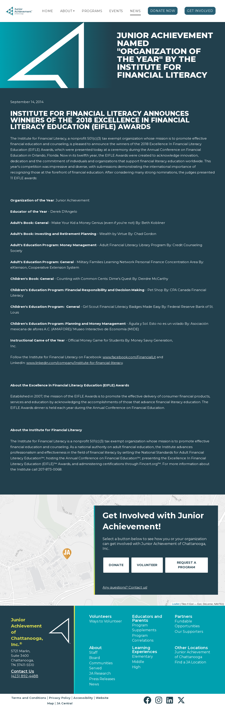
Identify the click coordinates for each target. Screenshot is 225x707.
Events (116, 11)
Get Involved (200, 11)
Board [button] (94, 658)
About (66, 11)
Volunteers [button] (100, 616)
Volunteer (147, 565)
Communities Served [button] (100, 665)
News (135, 11)
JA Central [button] (65, 703)
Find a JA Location (190, 662)
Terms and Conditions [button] (28, 698)
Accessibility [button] (83, 698)
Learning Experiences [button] (144, 650)
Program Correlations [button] (142, 637)
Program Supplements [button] (144, 627)
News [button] (94, 684)
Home (47, 11)
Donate (116, 565)
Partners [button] (183, 616)
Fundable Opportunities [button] (187, 623)
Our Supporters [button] (189, 631)
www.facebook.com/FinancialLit (129, 357)
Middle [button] (138, 662)
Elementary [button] (142, 656)
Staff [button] (93, 652)
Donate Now (162, 11)
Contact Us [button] (22, 671)
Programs (92, 11)
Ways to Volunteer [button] (105, 621)
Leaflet (175, 604)
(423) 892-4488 (24, 676)
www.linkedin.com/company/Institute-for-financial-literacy (74, 363)
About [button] (95, 648)
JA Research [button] (100, 673)
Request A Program (186, 565)
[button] (74, 11)
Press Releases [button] (102, 679)
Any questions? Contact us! (125, 587)
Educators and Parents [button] (147, 618)
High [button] (136, 667)
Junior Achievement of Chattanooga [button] (192, 654)
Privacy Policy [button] (60, 698)
